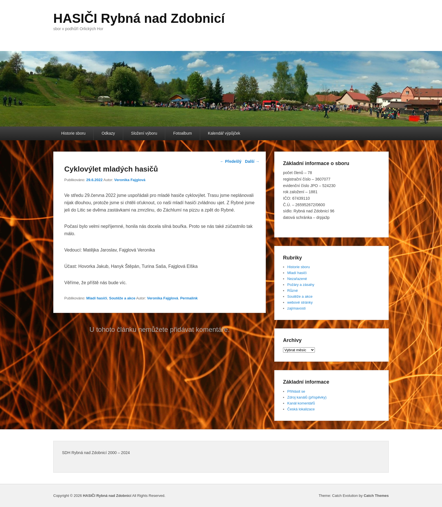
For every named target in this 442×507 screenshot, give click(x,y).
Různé (292, 290)
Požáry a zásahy (300, 285)
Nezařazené (297, 279)
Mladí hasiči (96, 298)
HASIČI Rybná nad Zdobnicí (139, 18)
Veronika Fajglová (129, 180)
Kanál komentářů (301, 403)
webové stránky (300, 302)
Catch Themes (376, 495)
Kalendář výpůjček (224, 133)
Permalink (189, 298)
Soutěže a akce (122, 298)
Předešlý (230, 161)
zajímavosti (296, 308)
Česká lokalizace (301, 409)
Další (252, 161)
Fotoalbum (182, 133)
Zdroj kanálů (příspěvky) (306, 397)
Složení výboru (144, 133)
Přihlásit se (296, 391)
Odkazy (108, 133)
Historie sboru (73, 133)
